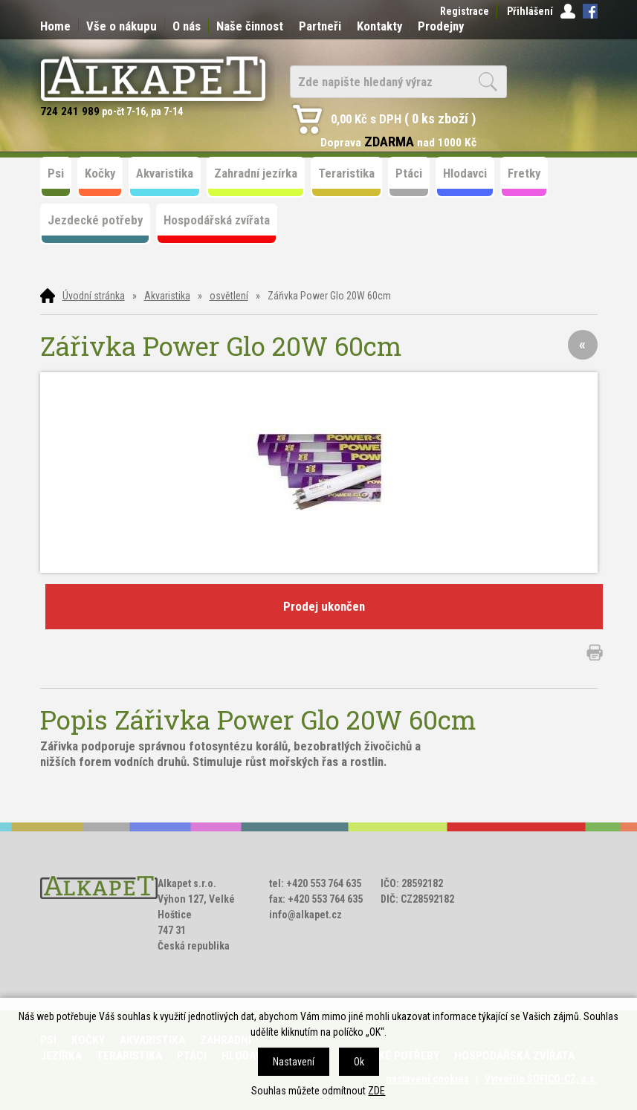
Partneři (320, 26)
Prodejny (441, 26)
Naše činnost (249, 26)
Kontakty (379, 26)
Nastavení (293, 1062)
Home (55, 26)
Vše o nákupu (121, 26)
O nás (186, 26)
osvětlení (229, 296)
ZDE (376, 1091)
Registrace (464, 11)
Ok (359, 1062)
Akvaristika (167, 296)
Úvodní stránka (93, 296)
